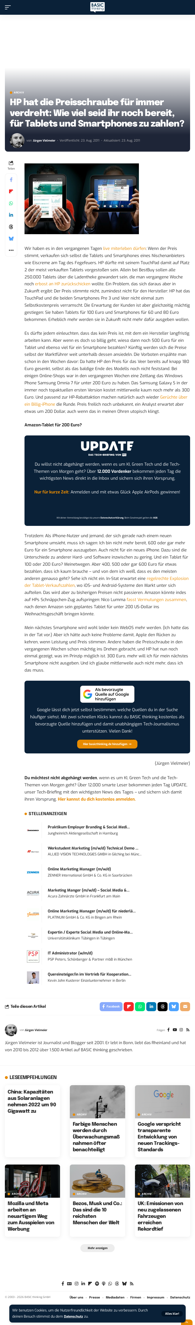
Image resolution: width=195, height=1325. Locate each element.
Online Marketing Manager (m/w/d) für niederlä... (92, 911)
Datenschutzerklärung (111, 517)
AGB (155, 517)
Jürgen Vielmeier (45, 140)
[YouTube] (174, 1031)
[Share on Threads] (11, 227)
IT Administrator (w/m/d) (70, 953)
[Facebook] (167, 1031)
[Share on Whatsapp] (11, 203)
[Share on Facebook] (11, 180)
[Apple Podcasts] (104, 1285)
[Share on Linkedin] (11, 215)
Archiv (19, 92)
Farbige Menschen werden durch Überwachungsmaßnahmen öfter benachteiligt (96, 1138)
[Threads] (117, 1285)
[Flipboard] (90, 1285)
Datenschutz (74, 1316)
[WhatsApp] (110, 1285)
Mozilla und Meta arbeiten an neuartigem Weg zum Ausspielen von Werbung (31, 1217)
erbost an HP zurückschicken (62, 284)
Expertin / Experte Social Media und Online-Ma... (90, 932)
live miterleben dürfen (124, 248)
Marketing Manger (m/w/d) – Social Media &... (89, 890)
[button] (172, 1313)
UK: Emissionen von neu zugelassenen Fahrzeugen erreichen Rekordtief (160, 1217)
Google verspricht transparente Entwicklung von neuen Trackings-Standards (159, 1138)
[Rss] (187, 1031)
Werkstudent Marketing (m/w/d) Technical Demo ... (93, 848)
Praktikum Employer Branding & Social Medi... (89, 827)
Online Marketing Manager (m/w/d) (79, 869)
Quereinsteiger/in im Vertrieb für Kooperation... (89, 974)
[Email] (185, 1007)
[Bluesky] (124, 1285)
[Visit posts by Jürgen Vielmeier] (17, 140)
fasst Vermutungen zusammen (156, 600)
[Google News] (69, 1285)
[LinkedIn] (83, 1285)
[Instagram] (180, 1031)
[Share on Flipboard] (11, 191)
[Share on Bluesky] (11, 239)
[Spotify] (97, 1285)
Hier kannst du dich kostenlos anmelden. (97, 799)
